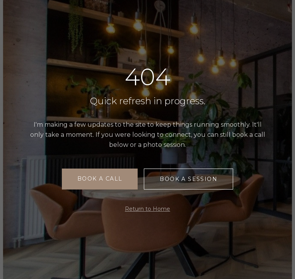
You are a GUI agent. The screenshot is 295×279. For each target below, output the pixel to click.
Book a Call (99, 178)
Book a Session (188, 179)
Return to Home (147, 208)
